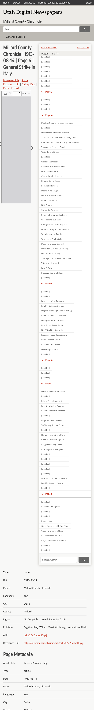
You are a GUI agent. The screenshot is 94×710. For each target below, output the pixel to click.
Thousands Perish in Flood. (53, 147)
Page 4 (49, 115)
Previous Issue (49, 47)
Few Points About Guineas (52, 306)
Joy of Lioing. (46, 521)
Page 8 (49, 493)
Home (6, 2)
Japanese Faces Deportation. (54, 335)
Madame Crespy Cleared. (52, 244)
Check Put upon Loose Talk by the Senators (60, 142)
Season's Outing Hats (50, 506)
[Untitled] (45, 56)
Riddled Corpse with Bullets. (53, 166)
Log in (89, 2)
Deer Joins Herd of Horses (52, 320)
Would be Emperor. (49, 161)
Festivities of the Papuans (52, 301)
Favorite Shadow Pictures (52, 406)
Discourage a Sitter (49, 349)
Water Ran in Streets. (50, 152)
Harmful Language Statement (54, 2)
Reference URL (11, 84)
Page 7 (49, 383)
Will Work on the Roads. (51, 234)
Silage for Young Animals (52, 444)
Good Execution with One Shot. (54, 526)
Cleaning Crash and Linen (52, 530)
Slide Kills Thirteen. (49, 185)
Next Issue (83, 47)
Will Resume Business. (51, 219)
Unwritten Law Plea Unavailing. (55, 248)
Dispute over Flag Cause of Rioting (56, 310)
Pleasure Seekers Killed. (52, 273)
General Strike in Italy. (51, 253)
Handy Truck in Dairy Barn (53, 434)
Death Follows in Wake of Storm (55, 132)
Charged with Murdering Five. (54, 224)
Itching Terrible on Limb (51, 401)
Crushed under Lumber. (51, 176)
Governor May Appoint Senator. (55, 229)
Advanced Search (15, 36)
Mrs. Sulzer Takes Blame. (52, 325)
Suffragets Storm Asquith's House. (56, 258)
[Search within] (59, 560)
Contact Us (29, 2)
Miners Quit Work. (49, 200)
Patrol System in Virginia (52, 449)
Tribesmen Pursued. (50, 263)
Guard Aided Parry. (49, 171)
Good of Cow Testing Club (52, 439)
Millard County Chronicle (22, 21)
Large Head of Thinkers (51, 420)
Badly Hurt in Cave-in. (50, 339)
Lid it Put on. (46, 205)
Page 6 (49, 360)
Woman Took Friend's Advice (54, 478)
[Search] (41, 29)
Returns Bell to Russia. (51, 181)
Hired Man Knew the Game (53, 391)
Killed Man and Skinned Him (53, 315)
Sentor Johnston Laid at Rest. (54, 215)
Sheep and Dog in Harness (53, 410)
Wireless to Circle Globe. (52, 239)
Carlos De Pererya (49, 210)
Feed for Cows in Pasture (52, 483)
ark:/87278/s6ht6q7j (35, 635)
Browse (16, 2)
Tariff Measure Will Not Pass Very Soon (58, 137)
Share (25, 80)
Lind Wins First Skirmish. (52, 330)
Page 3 (49, 91)
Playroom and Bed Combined (54, 540)
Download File (11, 80)
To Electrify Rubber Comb (52, 425)
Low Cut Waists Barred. (51, 195)
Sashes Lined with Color (51, 535)
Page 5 (49, 283)
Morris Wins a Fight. (50, 190)
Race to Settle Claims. (50, 344)
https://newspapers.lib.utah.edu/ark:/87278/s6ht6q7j (53, 642)
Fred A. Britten (47, 268)
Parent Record (11, 88)
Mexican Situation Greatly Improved (57, 123)
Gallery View (28, 84)
